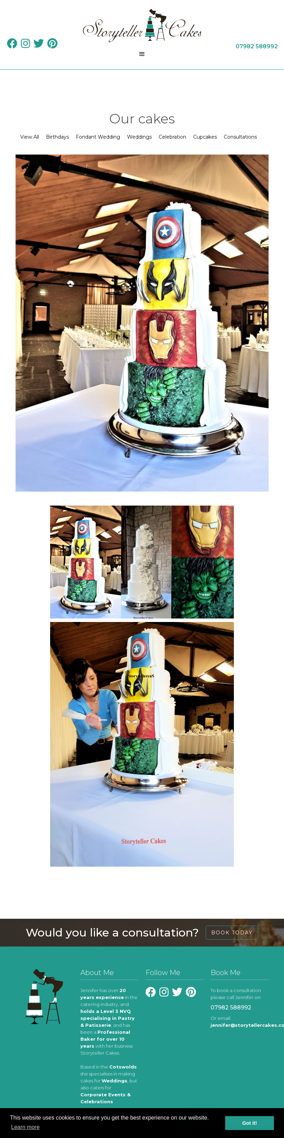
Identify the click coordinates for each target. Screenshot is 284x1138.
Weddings (139, 137)
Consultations (240, 137)
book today (232, 933)
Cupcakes (205, 137)
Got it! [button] (249, 1123)
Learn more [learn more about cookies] (25, 1127)
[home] (142, 25)
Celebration (172, 137)
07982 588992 (231, 1007)
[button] (142, 54)
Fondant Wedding (98, 137)
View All (29, 137)
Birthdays (57, 137)
